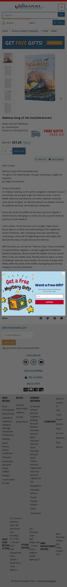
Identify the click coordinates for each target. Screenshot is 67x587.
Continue (49, 302)
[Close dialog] (63, 273)
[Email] (49, 296)
